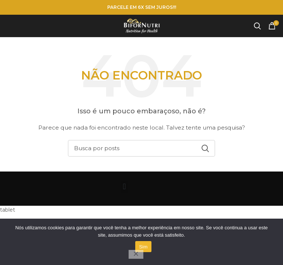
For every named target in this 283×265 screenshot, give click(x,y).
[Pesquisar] (257, 25)
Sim (143, 247)
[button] (124, 187)
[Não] (136, 254)
